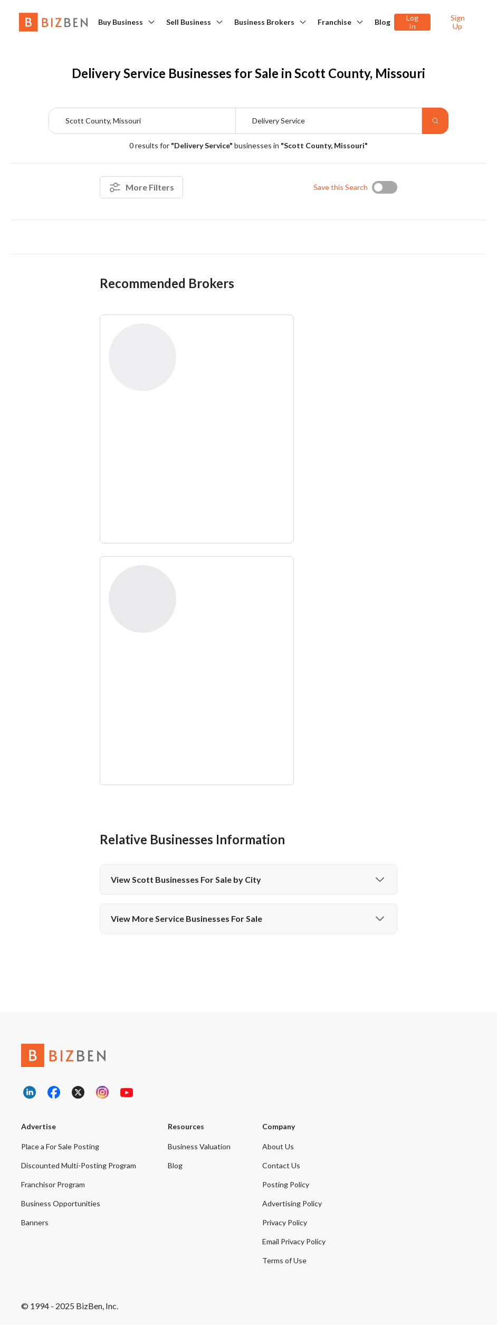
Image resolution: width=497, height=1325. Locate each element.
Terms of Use (284, 1260)
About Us (278, 1146)
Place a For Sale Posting (60, 1146)
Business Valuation (199, 1146)
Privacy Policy (284, 1222)
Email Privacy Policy (294, 1241)
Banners (35, 1222)
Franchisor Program (53, 1184)
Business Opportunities (60, 1203)
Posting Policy (285, 1184)
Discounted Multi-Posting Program (78, 1165)
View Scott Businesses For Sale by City (248, 879)
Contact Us (281, 1165)
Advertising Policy (292, 1203)
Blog (382, 21)
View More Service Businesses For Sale (248, 918)
